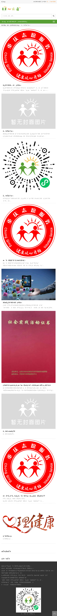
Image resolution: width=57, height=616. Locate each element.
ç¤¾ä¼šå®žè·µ (22, 21)
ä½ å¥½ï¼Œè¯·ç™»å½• (40, 1)
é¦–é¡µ (3, 1)
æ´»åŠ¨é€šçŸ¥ (11, 21)
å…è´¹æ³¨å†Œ (51, 1)
